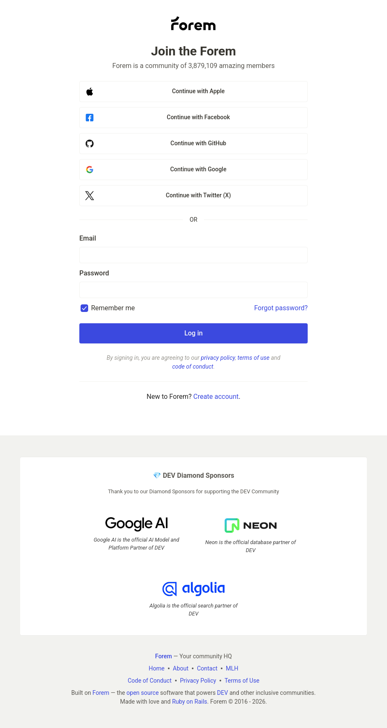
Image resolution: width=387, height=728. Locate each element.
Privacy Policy (198, 680)
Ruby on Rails (189, 701)
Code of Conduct (150, 680)
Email (87, 238)
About (180, 668)
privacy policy (218, 357)
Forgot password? (281, 308)
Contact (207, 668)
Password (94, 273)
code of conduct (192, 366)
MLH (232, 668)
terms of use (253, 357)
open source (142, 692)
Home (157, 668)
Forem (100, 692)
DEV (222, 692)
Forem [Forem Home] (163, 656)
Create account (215, 397)
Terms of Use (242, 680)
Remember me (113, 308)
